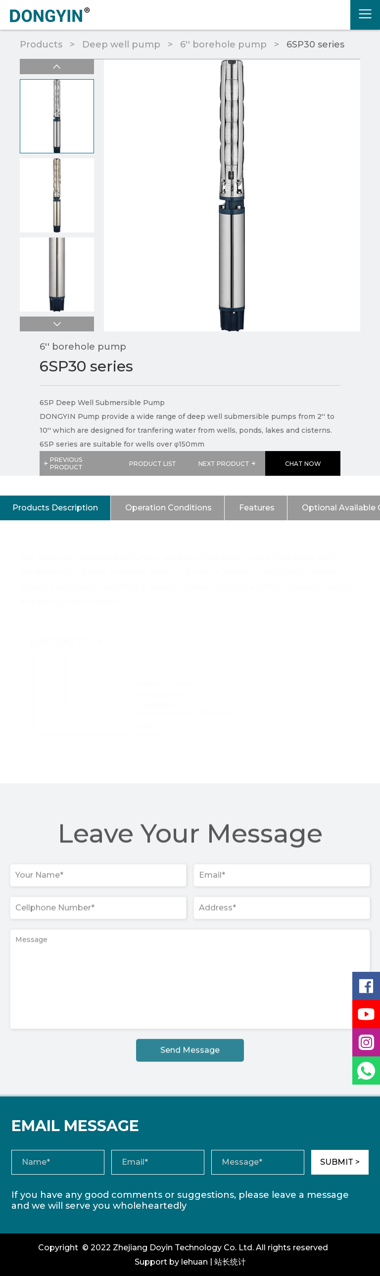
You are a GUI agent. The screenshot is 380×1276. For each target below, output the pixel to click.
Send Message (190, 1053)
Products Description (55, 507)
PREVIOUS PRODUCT (63, 463)
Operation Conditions (168, 507)
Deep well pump (121, 44)
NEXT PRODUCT (227, 463)
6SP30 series (315, 44)
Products (41, 44)
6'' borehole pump (223, 44)
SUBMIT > (340, 1162)
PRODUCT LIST (152, 463)
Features (257, 507)
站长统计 (230, 1262)
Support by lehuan (171, 1262)
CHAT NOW (303, 463)
